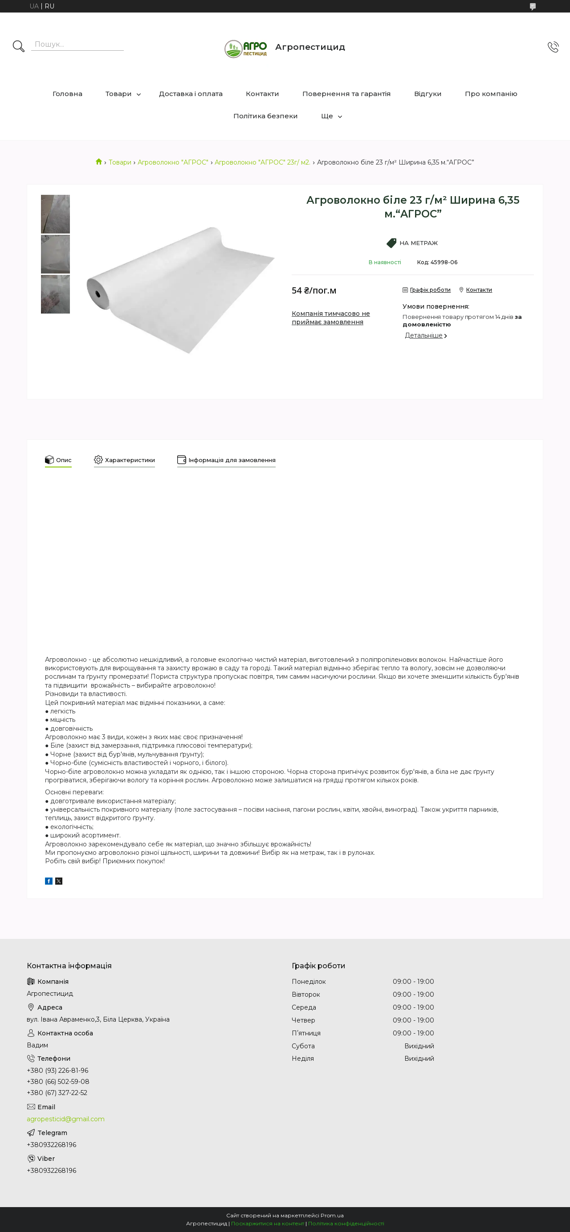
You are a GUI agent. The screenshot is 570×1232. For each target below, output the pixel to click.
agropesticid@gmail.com (66, 1119)
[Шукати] (18, 47)
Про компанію (491, 93)
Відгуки (428, 93)
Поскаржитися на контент (267, 1223)
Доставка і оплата (191, 93)
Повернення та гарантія (346, 93)
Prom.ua (332, 1215)
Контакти (262, 93)
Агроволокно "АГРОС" (173, 162)
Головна (67, 93)
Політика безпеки (265, 116)
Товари (119, 93)
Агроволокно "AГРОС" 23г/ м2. (262, 162)
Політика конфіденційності (346, 1223)
